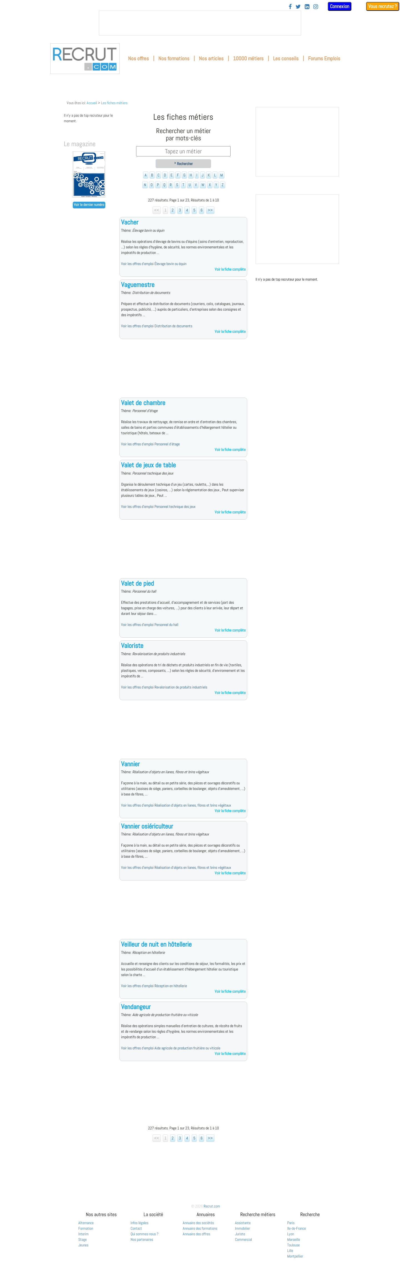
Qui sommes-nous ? (145, 1233)
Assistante (243, 1222)
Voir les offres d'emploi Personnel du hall (149, 624)
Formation (85, 1228)
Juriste (240, 1233)
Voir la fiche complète (230, 269)
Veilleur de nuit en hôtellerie (156, 944)
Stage (82, 1239)
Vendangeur (136, 1006)
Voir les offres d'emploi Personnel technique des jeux (158, 506)
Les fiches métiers (114, 102)
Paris (290, 1222)
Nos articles (211, 58)
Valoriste (132, 645)
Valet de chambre (143, 402)
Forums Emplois (324, 58)
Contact (136, 1228)
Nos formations (173, 58)
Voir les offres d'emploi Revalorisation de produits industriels (164, 687)
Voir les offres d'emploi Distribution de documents (156, 325)
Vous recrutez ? (382, 6)
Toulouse (293, 1244)
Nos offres (138, 58)
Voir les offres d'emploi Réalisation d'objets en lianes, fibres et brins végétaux (176, 805)
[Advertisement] (183, 372)
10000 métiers (248, 58)
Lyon (290, 1233)
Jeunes (83, 1244)
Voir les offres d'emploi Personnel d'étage (150, 443)
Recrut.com (212, 1206)
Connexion (339, 6)
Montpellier (295, 1256)
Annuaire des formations (200, 1228)
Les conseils (286, 58)
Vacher (129, 222)
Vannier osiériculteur (147, 826)
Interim (83, 1233)
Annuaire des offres (196, 1233)
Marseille (293, 1239)
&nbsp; (200, 23)
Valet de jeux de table (148, 465)
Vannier (130, 764)
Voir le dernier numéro (89, 205)
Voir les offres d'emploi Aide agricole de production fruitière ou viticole (170, 1048)
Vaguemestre (137, 284)
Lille (290, 1250)
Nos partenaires (142, 1239)
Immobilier (242, 1228)
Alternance (86, 1222)
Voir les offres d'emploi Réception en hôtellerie (154, 985)
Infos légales (139, 1222)
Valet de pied (137, 583)
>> (210, 210)
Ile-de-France (296, 1228)
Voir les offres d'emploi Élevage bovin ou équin (153, 263)
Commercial (243, 1239)
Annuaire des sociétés (198, 1222)
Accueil (92, 102)
